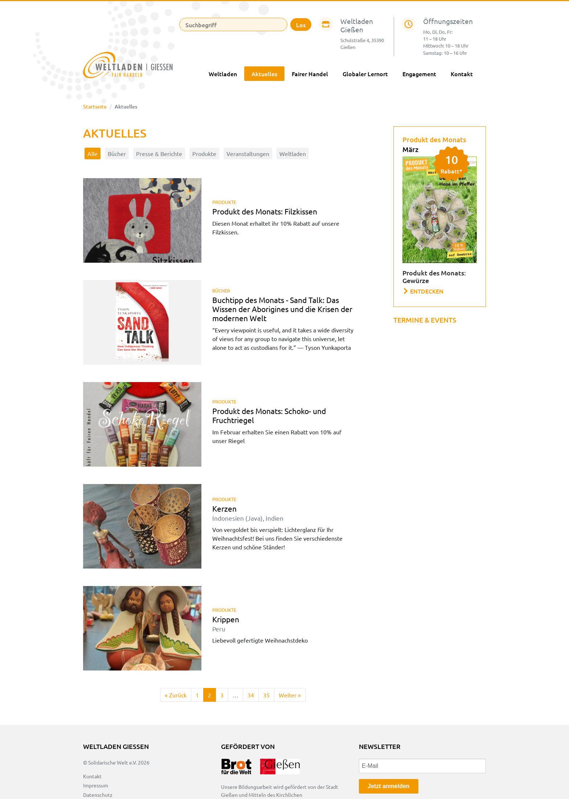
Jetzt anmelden (389, 786)
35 (266, 694)
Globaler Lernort (365, 74)
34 (250, 694)
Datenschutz (97, 794)
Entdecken (423, 291)
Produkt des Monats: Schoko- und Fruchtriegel (269, 415)
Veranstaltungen (247, 153)
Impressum (95, 785)
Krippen (225, 623)
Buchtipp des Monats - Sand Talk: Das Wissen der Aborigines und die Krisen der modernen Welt (282, 309)
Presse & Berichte (159, 153)
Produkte (204, 153)
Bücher (117, 153)
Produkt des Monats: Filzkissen (264, 211)
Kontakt (462, 74)
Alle (92, 153)
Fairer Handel (310, 74)
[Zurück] (175, 695)
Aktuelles (264, 74)
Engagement (419, 74)
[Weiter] (290, 695)
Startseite (95, 106)
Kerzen (247, 513)
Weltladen (223, 74)
